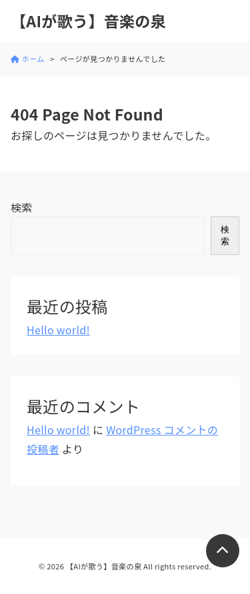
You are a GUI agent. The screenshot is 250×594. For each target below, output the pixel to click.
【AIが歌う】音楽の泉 (88, 21)
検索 (22, 207)
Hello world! (58, 330)
